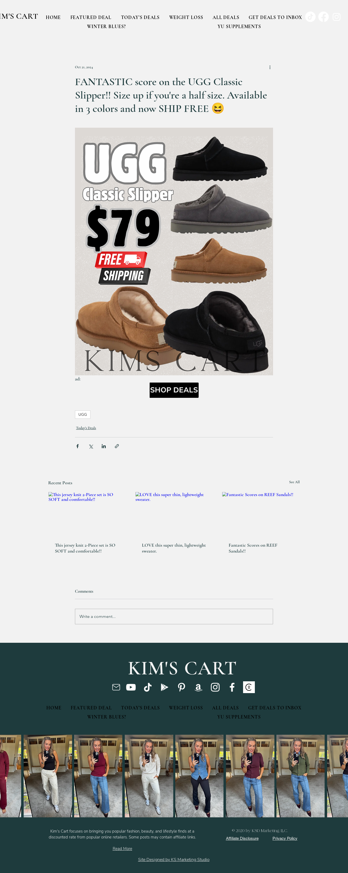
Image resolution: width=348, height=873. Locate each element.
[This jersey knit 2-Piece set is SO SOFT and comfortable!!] (87, 513)
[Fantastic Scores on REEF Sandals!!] (261, 513)
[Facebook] (232, 687)
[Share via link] (116, 446)
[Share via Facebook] (77, 446)
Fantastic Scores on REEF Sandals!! (253, 548)
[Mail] (116, 687)
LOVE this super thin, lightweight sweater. (174, 548)
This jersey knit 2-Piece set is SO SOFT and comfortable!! (85, 548)
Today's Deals (86, 428)
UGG (82, 414)
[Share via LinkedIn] (103, 446)
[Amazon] (198, 687)
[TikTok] (148, 687)
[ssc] (249, 687)
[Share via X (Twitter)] (90, 446)
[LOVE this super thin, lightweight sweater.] (174, 513)
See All (294, 482)
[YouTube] (131, 687)
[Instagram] (215, 687)
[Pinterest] (181, 687)
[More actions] (270, 67)
